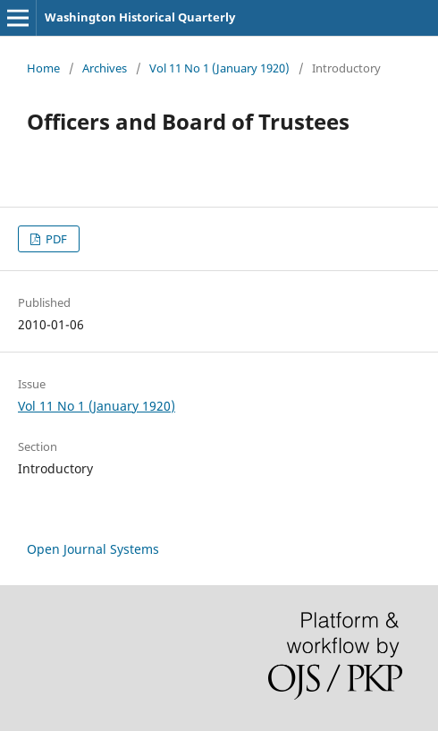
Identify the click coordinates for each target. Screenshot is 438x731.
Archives (104, 68)
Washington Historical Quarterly (140, 17)
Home (43, 68)
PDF (55, 239)
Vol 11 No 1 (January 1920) (219, 68)
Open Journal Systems (93, 548)
